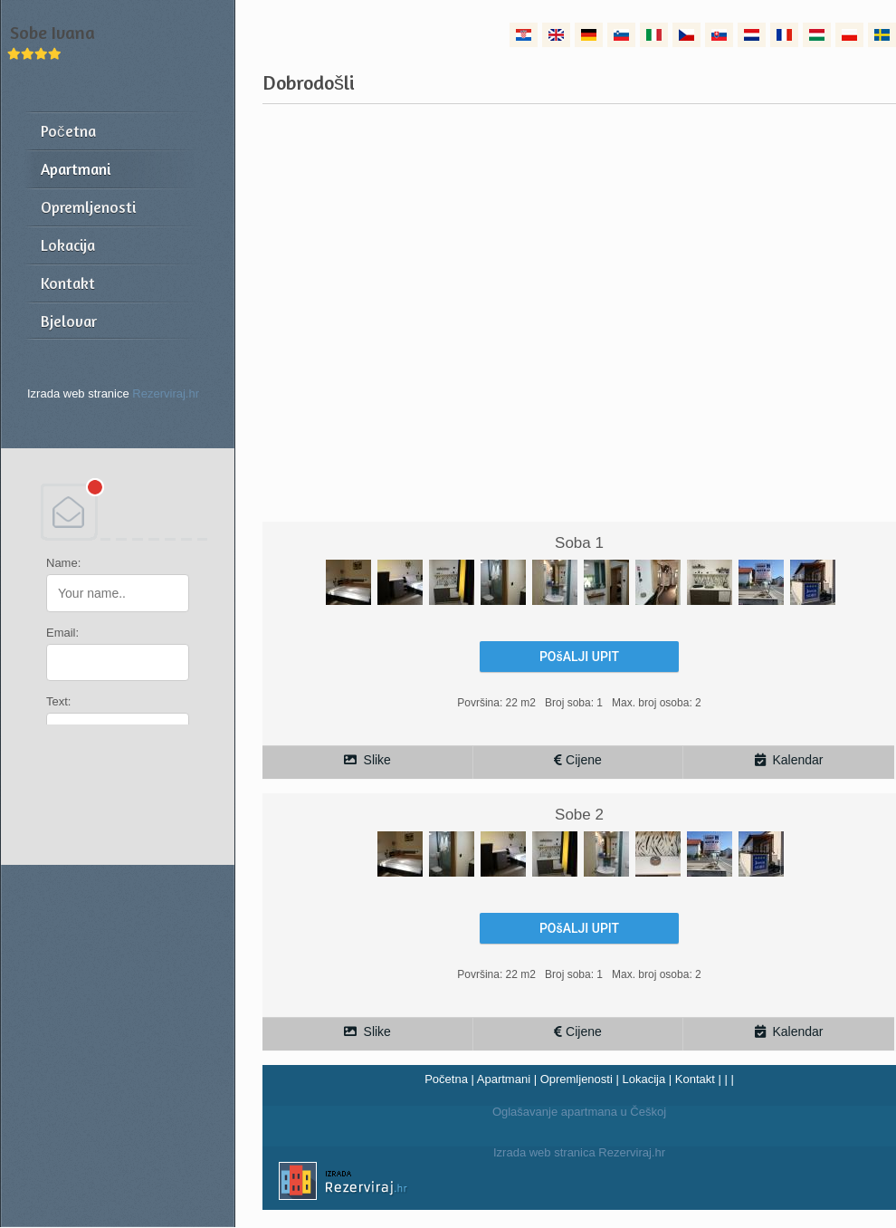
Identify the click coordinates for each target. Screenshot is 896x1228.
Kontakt (695, 1079)
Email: (62, 632)
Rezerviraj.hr (165, 393)
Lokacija (643, 1079)
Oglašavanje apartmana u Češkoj (579, 1111)
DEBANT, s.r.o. (117, 511)
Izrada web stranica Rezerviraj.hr (463, 1184)
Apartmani (503, 1079)
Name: (63, 563)
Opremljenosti (576, 1079)
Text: (58, 701)
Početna (446, 1079)
